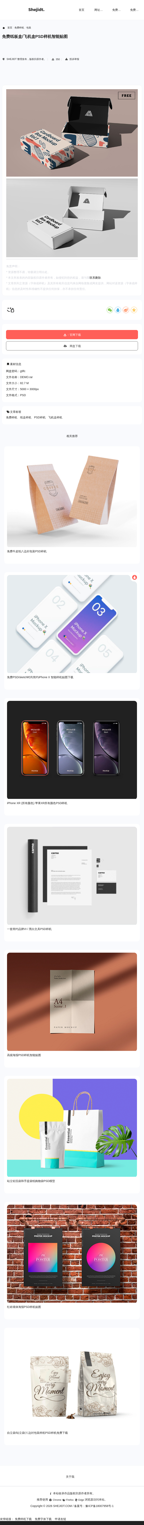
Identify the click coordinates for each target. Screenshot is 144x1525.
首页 (81, 9)
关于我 (70, 1476)
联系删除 (95, 277)
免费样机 (118, 9)
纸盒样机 (25, 417)
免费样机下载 (23, 1519)
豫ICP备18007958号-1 (99, 1506)
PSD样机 (40, 417)
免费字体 (135, 9)
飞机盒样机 (55, 417)
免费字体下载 (43, 1519)
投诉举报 (72, 59)
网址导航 (100, 9)
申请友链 (60, 1519)
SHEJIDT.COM (62, 1506)
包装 (28, 27)
